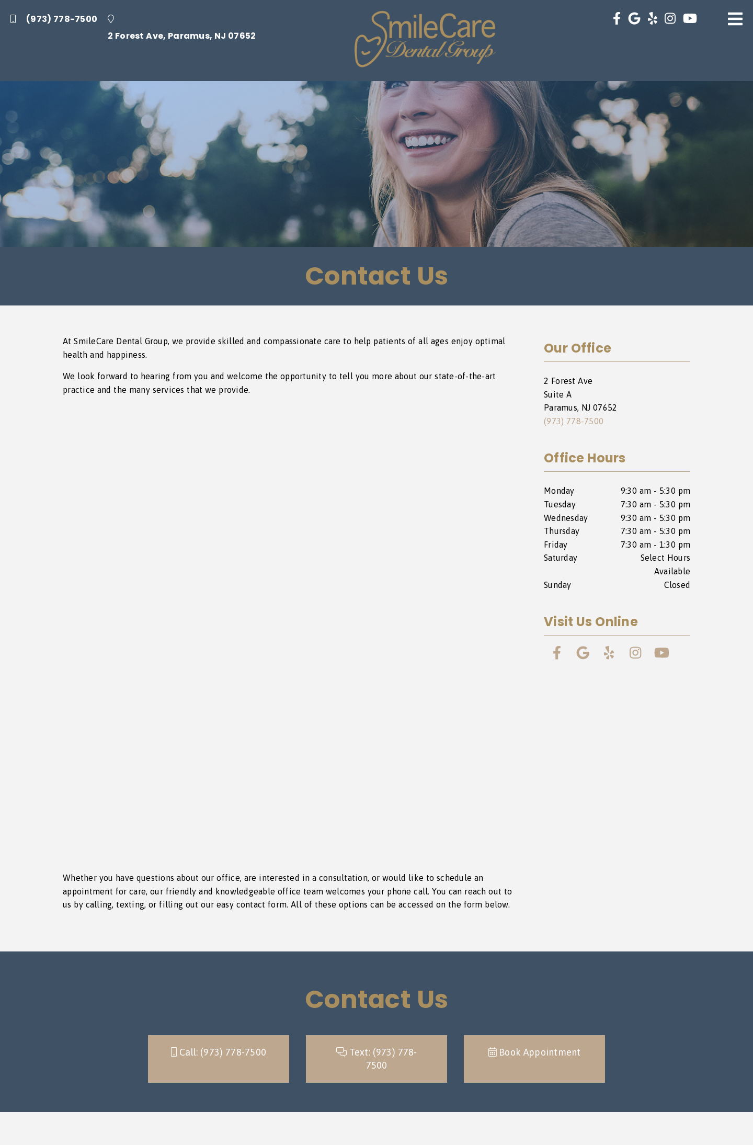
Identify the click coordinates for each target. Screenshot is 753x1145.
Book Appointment (534, 1052)
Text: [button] (376, 1059)
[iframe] (293, 634)
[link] (425, 40)
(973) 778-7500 (53, 19)
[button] (534, 1059)
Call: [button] (218, 1052)
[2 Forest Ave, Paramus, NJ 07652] (182, 28)
